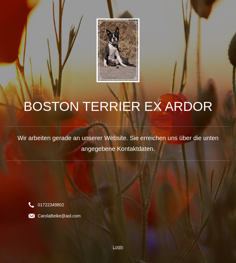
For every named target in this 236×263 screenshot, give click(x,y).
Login (118, 247)
